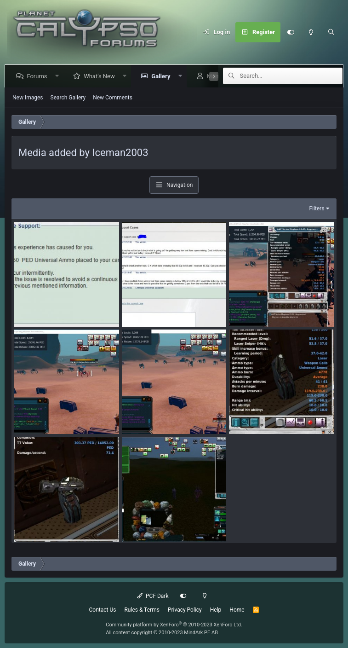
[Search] (331, 32)
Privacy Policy (185, 610)
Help (216, 610)
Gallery (162, 76)
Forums (39, 76)
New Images (27, 97)
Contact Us (102, 610)
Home (236, 610)
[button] (58, 76)
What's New (101, 76)
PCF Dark (152, 596)
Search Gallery (68, 97)
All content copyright (162, 633)
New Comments (112, 97)
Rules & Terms (141, 610)
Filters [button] (317, 208)
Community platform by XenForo (174, 625)
